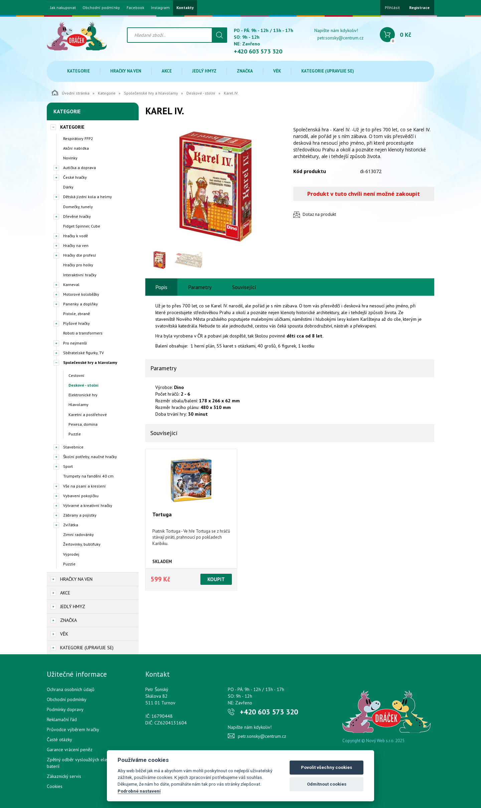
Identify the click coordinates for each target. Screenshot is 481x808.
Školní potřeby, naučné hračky (90, 456)
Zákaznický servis (64, 776)
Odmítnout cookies (326, 784)
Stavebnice (73, 446)
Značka (245, 71)
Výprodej (71, 554)
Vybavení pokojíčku (81, 495)
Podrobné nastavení (139, 791)
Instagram (160, 7)
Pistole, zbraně (76, 313)
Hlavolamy (78, 404)
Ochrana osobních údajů (71, 689)
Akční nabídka (76, 148)
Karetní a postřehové (87, 414)
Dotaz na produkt (319, 214)
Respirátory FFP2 (78, 138)
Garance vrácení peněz (70, 750)
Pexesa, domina (83, 424)
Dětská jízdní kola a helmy (87, 196)
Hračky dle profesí (79, 255)
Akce (167, 71)
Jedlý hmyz (204, 71)
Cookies (54, 786)
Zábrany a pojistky (80, 515)
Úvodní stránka (71, 92)
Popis (161, 287)
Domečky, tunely (78, 206)
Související (244, 287)
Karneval (71, 284)
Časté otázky (59, 739)
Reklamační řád (62, 719)
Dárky (68, 186)
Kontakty (185, 7)
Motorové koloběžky (81, 294)
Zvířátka (70, 524)
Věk (277, 71)
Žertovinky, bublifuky (82, 544)
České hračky (75, 177)
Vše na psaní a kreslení (84, 486)
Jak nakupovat (63, 7)
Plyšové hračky (76, 323)
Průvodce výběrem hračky (73, 729)
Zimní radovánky (78, 534)
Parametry (199, 287)
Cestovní (76, 375)
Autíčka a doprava (79, 167)
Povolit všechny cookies (326, 767)
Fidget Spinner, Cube (81, 226)
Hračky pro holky (78, 264)
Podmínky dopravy (65, 709)
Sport (68, 466)
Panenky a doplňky (80, 303)
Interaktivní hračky (80, 274)
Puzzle (74, 433)
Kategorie (78, 71)
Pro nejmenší (75, 343)
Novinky (70, 157)
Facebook (135, 7)
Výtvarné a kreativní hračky (87, 505)
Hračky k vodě (75, 235)
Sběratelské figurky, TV (83, 352)
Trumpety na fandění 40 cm (88, 476)
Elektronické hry (83, 394)
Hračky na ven (125, 71)
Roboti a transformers (83, 332)
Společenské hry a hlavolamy (151, 93)
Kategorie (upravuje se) (327, 71)
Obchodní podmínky (101, 7)
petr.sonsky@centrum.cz (340, 38)
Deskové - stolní (200, 93)
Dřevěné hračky (77, 216)
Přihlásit (392, 7)
